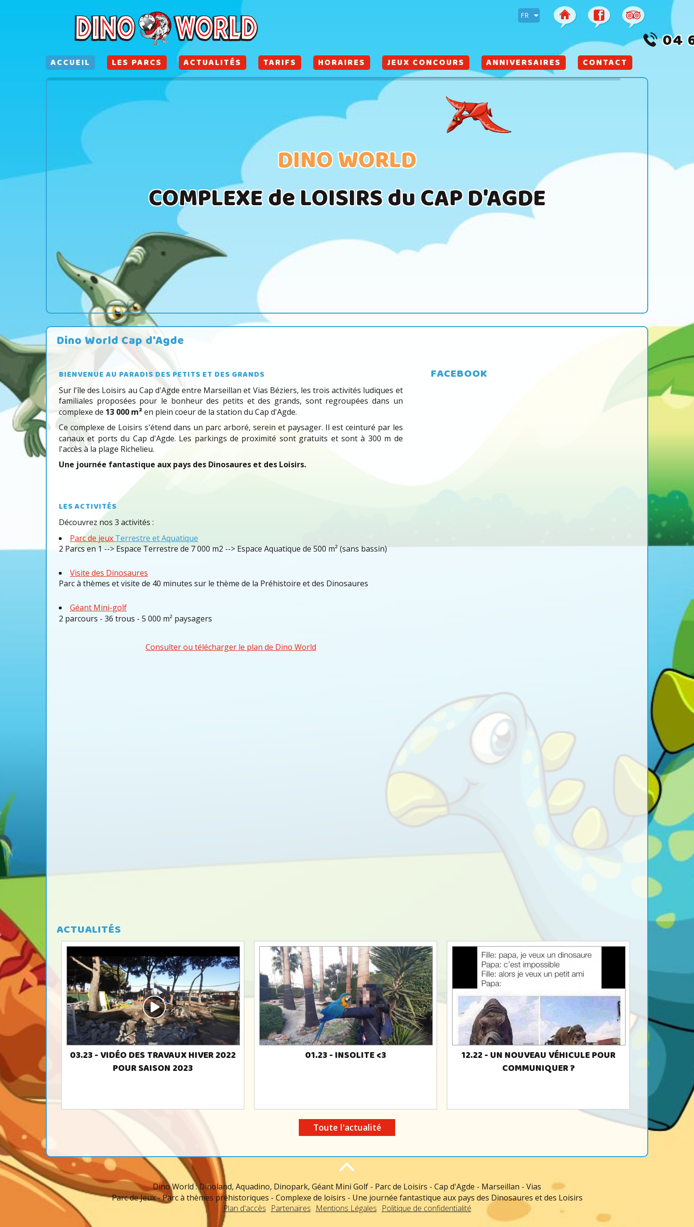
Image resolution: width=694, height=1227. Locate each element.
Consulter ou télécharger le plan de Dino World (231, 647)
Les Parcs (137, 63)
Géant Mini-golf (98, 607)
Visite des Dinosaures (109, 572)
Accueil (70, 63)
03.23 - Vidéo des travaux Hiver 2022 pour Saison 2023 (153, 1063)
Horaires (341, 63)
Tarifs (279, 63)
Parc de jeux (91, 538)
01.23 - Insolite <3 (345, 1056)
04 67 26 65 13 (589, 41)
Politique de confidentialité (426, 1208)
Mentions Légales (346, 1208)
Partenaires (291, 1208)
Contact (605, 63)
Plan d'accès (244, 1208)
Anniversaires (523, 63)
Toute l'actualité (347, 1127)
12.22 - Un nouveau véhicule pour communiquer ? (538, 1063)
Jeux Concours (426, 63)
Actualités (212, 63)
